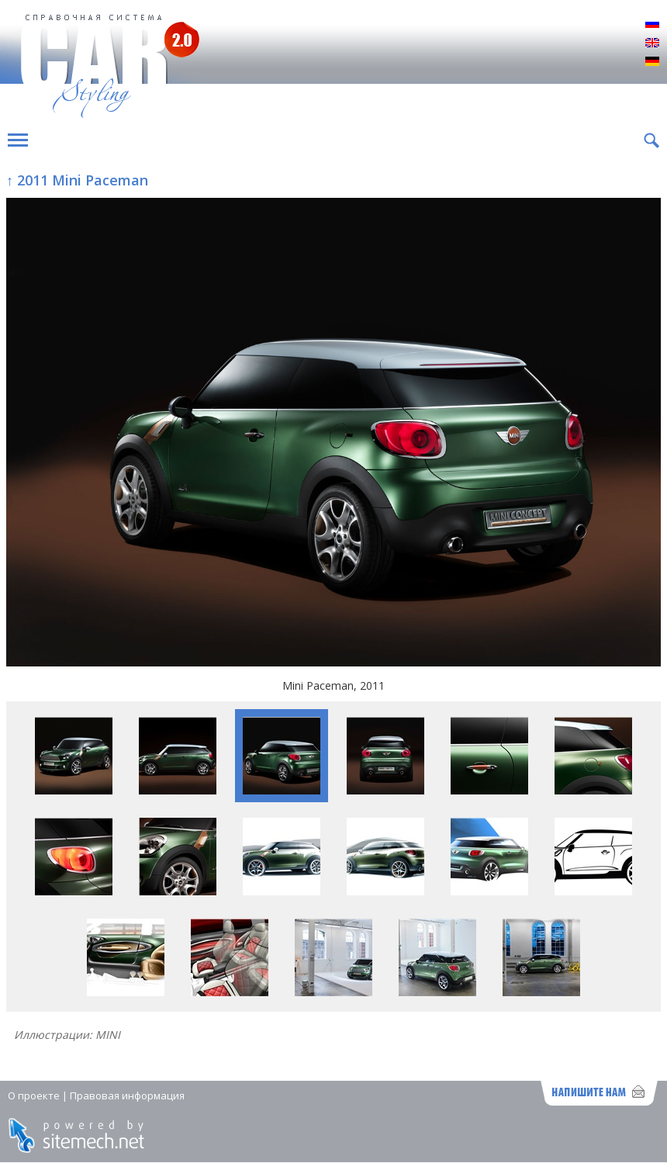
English (652, 43)
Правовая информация (127, 1095)
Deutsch (652, 62)
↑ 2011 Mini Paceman (77, 180)
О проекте (34, 1095)
